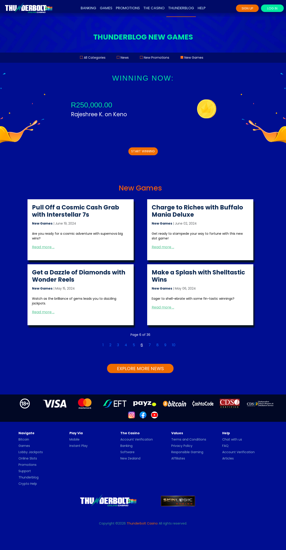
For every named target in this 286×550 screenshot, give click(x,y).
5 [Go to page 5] (134, 345)
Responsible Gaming (187, 452)
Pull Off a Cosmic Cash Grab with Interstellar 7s (75, 211)
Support (24, 471)
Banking (88, 8)
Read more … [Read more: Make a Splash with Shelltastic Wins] (163, 307)
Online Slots (27, 458)
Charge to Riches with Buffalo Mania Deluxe (197, 211)
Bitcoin (23, 439)
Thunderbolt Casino (142, 523)
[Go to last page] (187, 342)
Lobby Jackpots (30, 452)
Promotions (128, 8)
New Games (193, 57)
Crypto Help (27, 483)
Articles (228, 458)
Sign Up (247, 8)
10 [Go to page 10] (173, 345)
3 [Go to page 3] (118, 345)
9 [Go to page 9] (165, 345)
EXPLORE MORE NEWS (140, 368)
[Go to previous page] (97, 342)
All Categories (94, 57)
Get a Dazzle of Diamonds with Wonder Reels (78, 276)
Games (106, 8)
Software (127, 452)
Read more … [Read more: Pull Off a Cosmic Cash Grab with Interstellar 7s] (43, 247)
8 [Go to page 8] (157, 345)
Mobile (74, 439)
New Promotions (156, 57)
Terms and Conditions (188, 439)
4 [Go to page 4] (126, 345)
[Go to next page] (181, 342)
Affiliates (178, 458)
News (125, 57)
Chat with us (232, 439)
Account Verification (136, 439)
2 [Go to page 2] (110, 345)
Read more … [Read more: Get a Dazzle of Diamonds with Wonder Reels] (43, 312)
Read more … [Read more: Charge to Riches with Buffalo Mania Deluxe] (163, 247)
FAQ (225, 445)
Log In (272, 8)
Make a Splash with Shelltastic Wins (198, 276)
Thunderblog (181, 8)
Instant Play (78, 445)
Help (202, 8)
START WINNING (143, 151)
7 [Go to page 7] (150, 345)
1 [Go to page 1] (103, 345)
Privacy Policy (181, 445)
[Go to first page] (91, 342)
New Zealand (130, 458)
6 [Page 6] (142, 345)
